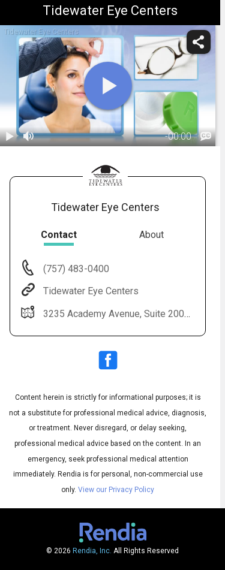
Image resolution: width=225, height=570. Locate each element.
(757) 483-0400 (75, 269)
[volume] (28, 136)
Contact (59, 234)
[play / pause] (9, 136)
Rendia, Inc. (92, 551)
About (151, 234)
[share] (199, 42)
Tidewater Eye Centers (90, 291)
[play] (108, 86)
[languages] (205, 136)
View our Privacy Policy (116, 489)
